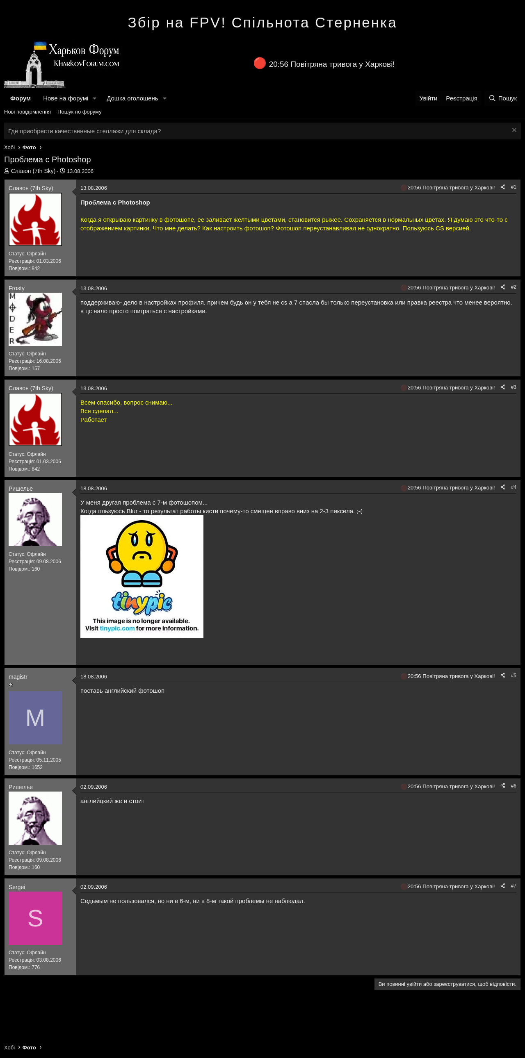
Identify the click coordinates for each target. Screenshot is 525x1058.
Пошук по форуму (79, 112)
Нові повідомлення (27, 112)
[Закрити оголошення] (513, 131)
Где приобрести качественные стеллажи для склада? (84, 130)
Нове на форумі (65, 98)
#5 (513, 675)
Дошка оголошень (132, 98)
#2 (513, 287)
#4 (513, 487)
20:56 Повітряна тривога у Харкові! (332, 64)
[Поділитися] (503, 187)
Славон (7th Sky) (33, 171)
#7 (513, 886)
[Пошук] (502, 98)
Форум (20, 98)
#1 (513, 187)
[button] (94, 98)
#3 (513, 387)
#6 (513, 786)
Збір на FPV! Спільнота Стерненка (262, 22)
